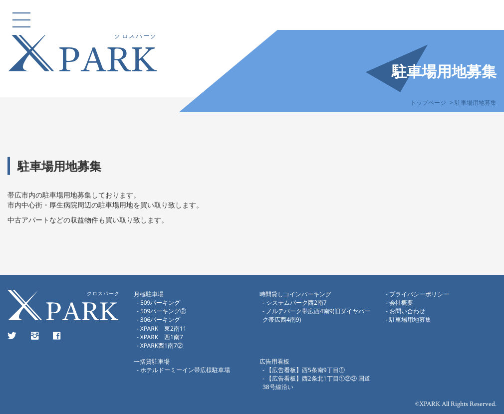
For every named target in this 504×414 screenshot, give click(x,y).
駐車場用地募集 (410, 319)
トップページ (428, 102)
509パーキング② (163, 311)
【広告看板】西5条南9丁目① (305, 370)
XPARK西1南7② (161, 345)
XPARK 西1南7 (161, 337)
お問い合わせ (407, 311)
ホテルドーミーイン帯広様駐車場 (188, 370)
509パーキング (160, 302)
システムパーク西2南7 (296, 302)
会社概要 (401, 302)
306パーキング (160, 319)
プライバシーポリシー (419, 294)
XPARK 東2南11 (163, 328)
